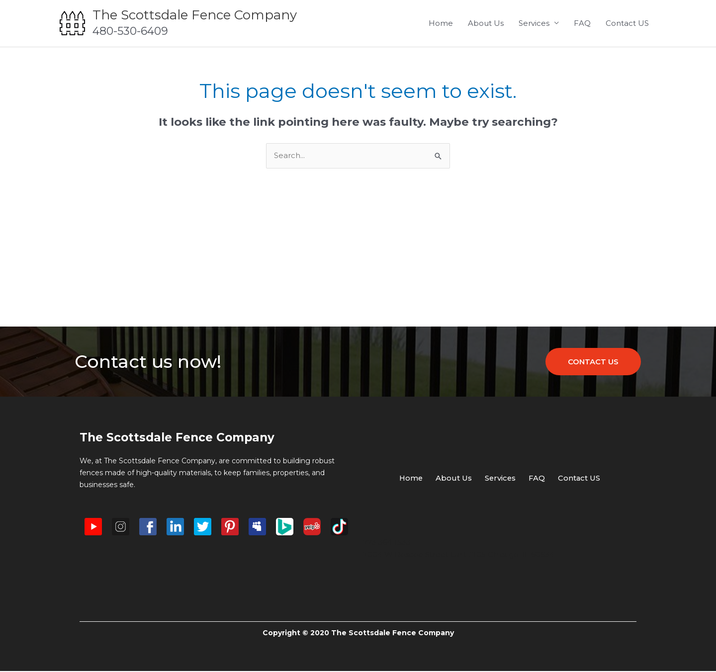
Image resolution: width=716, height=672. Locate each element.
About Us (486, 23)
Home (441, 23)
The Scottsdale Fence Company (194, 15)
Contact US (627, 23)
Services (534, 23)
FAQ (582, 23)
